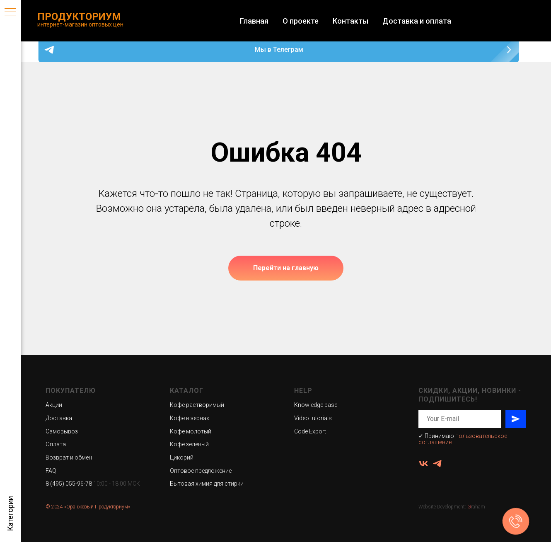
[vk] (423, 463)
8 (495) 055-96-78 (69, 483)
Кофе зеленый (189, 444)
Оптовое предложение (201, 470)
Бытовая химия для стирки (207, 483)
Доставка (59, 418)
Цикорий (181, 457)
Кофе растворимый (197, 405)
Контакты (350, 21)
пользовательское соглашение (462, 439)
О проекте (301, 21)
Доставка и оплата (416, 21)
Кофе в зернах (189, 418)
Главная (254, 21)
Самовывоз (62, 431)
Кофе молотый (190, 431)
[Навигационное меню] (10, 12)
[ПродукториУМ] (437, 463)
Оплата (56, 444)
